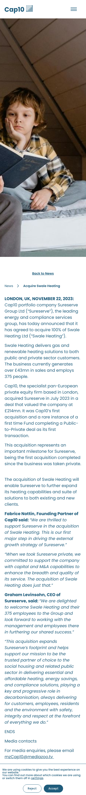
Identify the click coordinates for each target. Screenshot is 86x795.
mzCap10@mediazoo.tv (29, 757)
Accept (53, 788)
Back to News (43, 273)
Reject (32, 788)
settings (37, 778)
